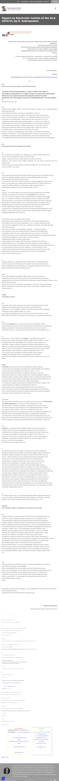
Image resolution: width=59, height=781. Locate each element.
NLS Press (24, 1)
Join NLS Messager (35, 1)
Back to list (5, 757)
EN (54, 1)
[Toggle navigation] (55, 8)
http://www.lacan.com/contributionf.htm (15, 682)
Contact (46, 1)
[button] (3, 778)
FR (56, 1)
